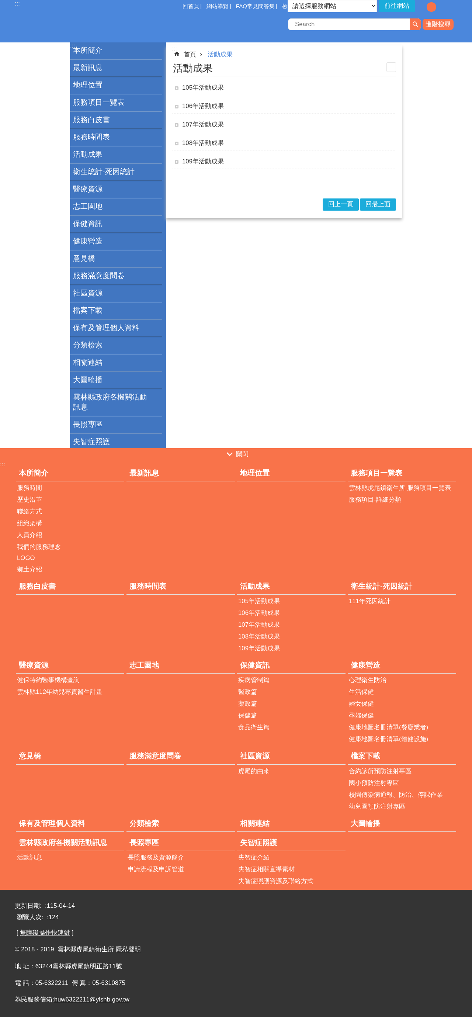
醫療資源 (88, 189)
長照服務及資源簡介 (156, 857)
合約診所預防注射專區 (380, 771)
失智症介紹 (254, 857)
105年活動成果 (203, 87)
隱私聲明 (128, 949)
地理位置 (88, 85)
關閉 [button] (242, 453)
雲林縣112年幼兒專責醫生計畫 (60, 691)
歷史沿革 (29, 499)
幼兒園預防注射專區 (377, 806)
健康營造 (88, 241)
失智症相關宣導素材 (266, 869)
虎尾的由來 (254, 771)
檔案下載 (88, 310)
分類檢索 (88, 345)
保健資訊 (88, 223)
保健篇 (247, 715)
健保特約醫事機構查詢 (48, 680)
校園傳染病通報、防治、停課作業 (396, 794)
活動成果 (88, 154)
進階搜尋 (438, 24)
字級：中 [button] (431, 7)
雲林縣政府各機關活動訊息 (110, 402)
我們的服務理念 (39, 546)
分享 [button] (451, 6)
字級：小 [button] (421, 7)
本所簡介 (88, 50)
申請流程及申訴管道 (156, 869)
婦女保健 (361, 703)
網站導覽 (217, 6)
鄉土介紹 (29, 569)
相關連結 (88, 362)
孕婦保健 (361, 715)
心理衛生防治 (367, 680)
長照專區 (88, 424)
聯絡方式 (29, 511)
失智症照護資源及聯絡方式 (275, 881)
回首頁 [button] (191, 6)
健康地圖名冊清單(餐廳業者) (388, 727)
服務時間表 (91, 137)
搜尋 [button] (415, 24)
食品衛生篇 (254, 727)
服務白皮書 (91, 119)
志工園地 (88, 206)
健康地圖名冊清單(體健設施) (388, 739)
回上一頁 (340, 204)
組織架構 (29, 523)
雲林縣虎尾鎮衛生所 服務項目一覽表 (400, 487)
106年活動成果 (203, 106)
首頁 (190, 54)
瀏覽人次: (31, 917)
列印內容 (391, 67)
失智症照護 (91, 441)
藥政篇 (247, 703)
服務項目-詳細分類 (375, 499)
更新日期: (29, 905)
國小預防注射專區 (374, 782)
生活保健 (361, 691)
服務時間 (29, 487)
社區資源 (88, 293)
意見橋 (84, 258)
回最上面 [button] (378, 204)
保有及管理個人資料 (106, 328)
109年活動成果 (203, 161)
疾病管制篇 (254, 680)
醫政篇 (247, 691)
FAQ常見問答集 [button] (255, 6)
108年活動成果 (203, 142)
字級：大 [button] (442, 7)
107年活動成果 (203, 124)
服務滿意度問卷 (99, 275)
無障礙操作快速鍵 (45, 932)
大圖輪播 (88, 380)
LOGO (26, 557)
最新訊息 (88, 67)
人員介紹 (29, 535)
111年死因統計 (370, 601)
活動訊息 (29, 857)
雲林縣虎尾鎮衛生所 (79, 25)
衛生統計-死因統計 (104, 171)
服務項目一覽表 (99, 102)
